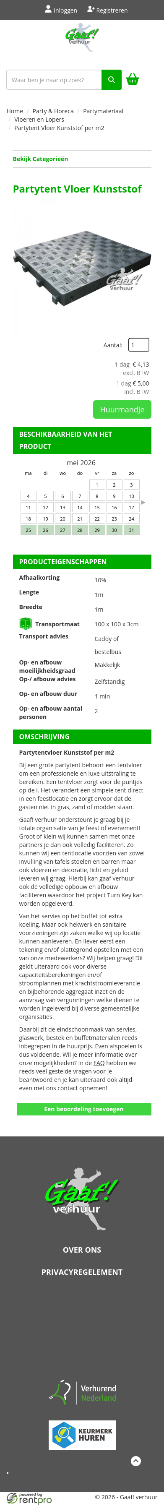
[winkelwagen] (132, 80)
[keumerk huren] (82, 1432)
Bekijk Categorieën (82, 159)
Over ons (82, 1250)
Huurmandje (122, 409)
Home (15, 111)
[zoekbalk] (64, 80)
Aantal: (113, 345)
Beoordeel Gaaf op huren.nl (82, 1331)
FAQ (99, 1063)
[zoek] (112, 80)
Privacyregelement (82, 1272)
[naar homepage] (82, 43)
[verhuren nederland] (82, 1391)
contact (67, 1088)
